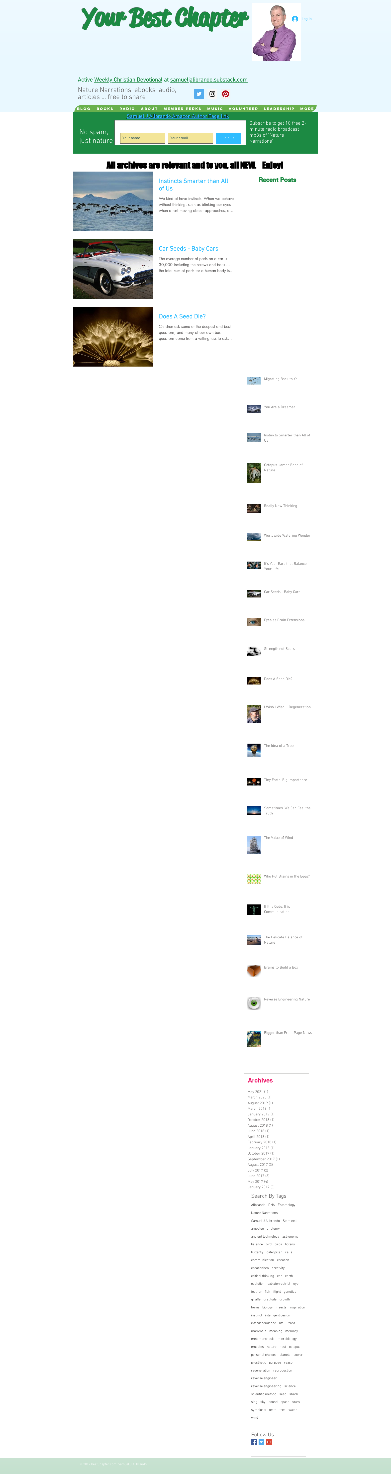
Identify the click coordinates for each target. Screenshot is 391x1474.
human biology (262, 1307)
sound (273, 1402)
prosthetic (258, 1363)
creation (283, 1260)
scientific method (263, 1394)
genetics (290, 1292)
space (285, 1402)
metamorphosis (263, 1339)
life (281, 1323)
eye (295, 1284)
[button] (127, 108)
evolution (258, 1284)
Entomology (286, 1205)
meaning (275, 1331)
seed (282, 1394)
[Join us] (228, 138)
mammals (258, 1331)
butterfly (257, 1252)
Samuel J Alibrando (265, 1221)
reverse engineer (264, 1378)
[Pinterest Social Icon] (225, 94)
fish (267, 1292)
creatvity (278, 1268)
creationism (260, 1268)
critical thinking (262, 1276)
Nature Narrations (264, 1213)
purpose (275, 1363)
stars (296, 1402)
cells (288, 1252)
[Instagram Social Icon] (212, 94)
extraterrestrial (279, 1284)
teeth (273, 1410)
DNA (271, 1205)
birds (278, 1244)
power (298, 1355)
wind (254, 1418)
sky (263, 1402)
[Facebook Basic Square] (254, 1442)
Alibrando (258, 1205)
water (293, 1410)
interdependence (263, 1323)
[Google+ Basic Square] (269, 1442)
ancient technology (265, 1237)
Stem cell (290, 1221)
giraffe (256, 1299)
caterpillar (274, 1252)
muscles (257, 1347)
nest (283, 1347)
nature (272, 1347)
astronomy (290, 1237)
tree (283, 1410)
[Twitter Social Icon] (199, 94)
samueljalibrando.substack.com (209, 80)
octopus (294, 1347)
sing (254, 1402)
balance (257, 1244)
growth (285, 1299)
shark (293, 1394)
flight (277, 1292)
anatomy (273, 1229)
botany (290, 1244)
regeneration (260, 1371)
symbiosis (258, 1410)
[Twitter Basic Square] (261, 1442)
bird (269, 1244)
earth (289, 1276)
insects (281, 1307)
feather (256, 1292)
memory (291, 1331)
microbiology (287, 1339)
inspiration (297, 1307)
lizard (291, 1323)
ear (279, 1276)
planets (285, 1355)
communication (262, 1260)
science (290, 1386)
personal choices (264, 1355)
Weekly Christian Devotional (128, 80)
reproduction (282, 1371)
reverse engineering (266, 1386)
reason (289, 1363)
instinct (256, 1315)
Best (149, 17)
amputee (257, 1229)
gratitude (270, 1299)
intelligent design (277, 1315)
